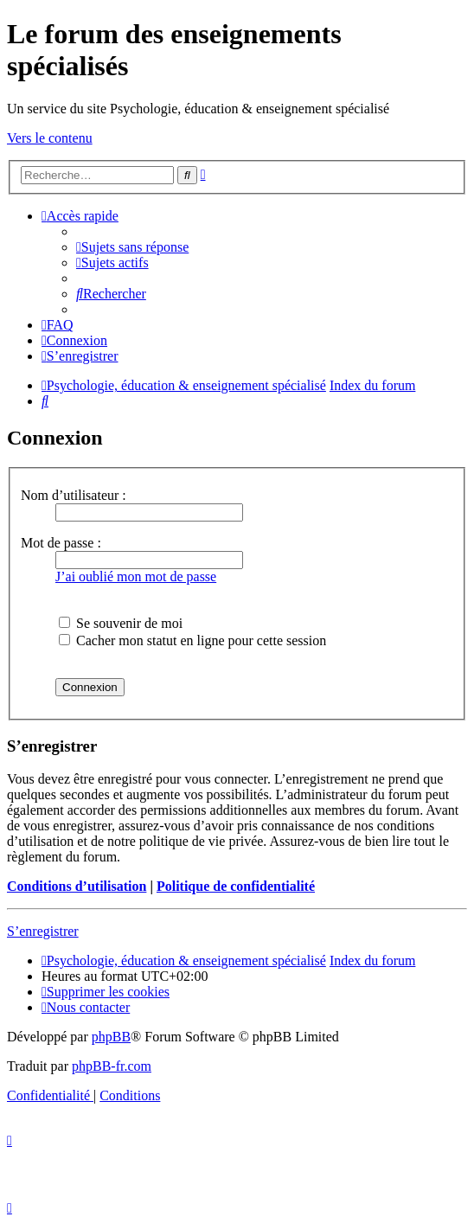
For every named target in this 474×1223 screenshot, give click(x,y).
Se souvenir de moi (121, 623)
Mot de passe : (61, 542)
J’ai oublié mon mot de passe (135, 576)
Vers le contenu (50, 138)
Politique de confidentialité (236, 886)
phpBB (111, 1036)
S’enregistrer (43, 931)
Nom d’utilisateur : (73, 495)
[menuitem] (132, 247)
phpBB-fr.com (111, 1066)
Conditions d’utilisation (76, 886)
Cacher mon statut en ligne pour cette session (192, 640)
